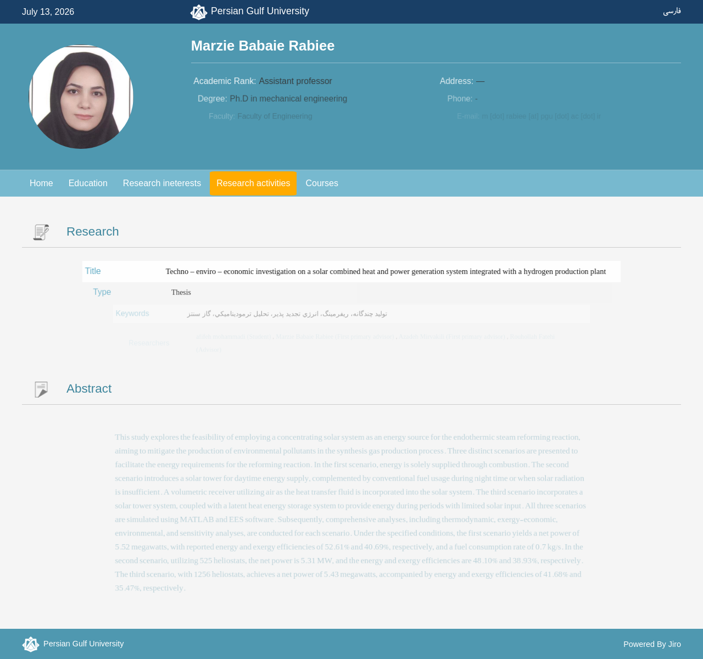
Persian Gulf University (260, 10)
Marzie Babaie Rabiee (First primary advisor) (336, 336)
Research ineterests (162, 183)
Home (41, 183)
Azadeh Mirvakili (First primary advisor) (451, 336)
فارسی (672, 11)
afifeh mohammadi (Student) (236, 336)
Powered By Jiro (652, 644)
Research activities (253, 183)
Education (88, 183)
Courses (321, 183)
